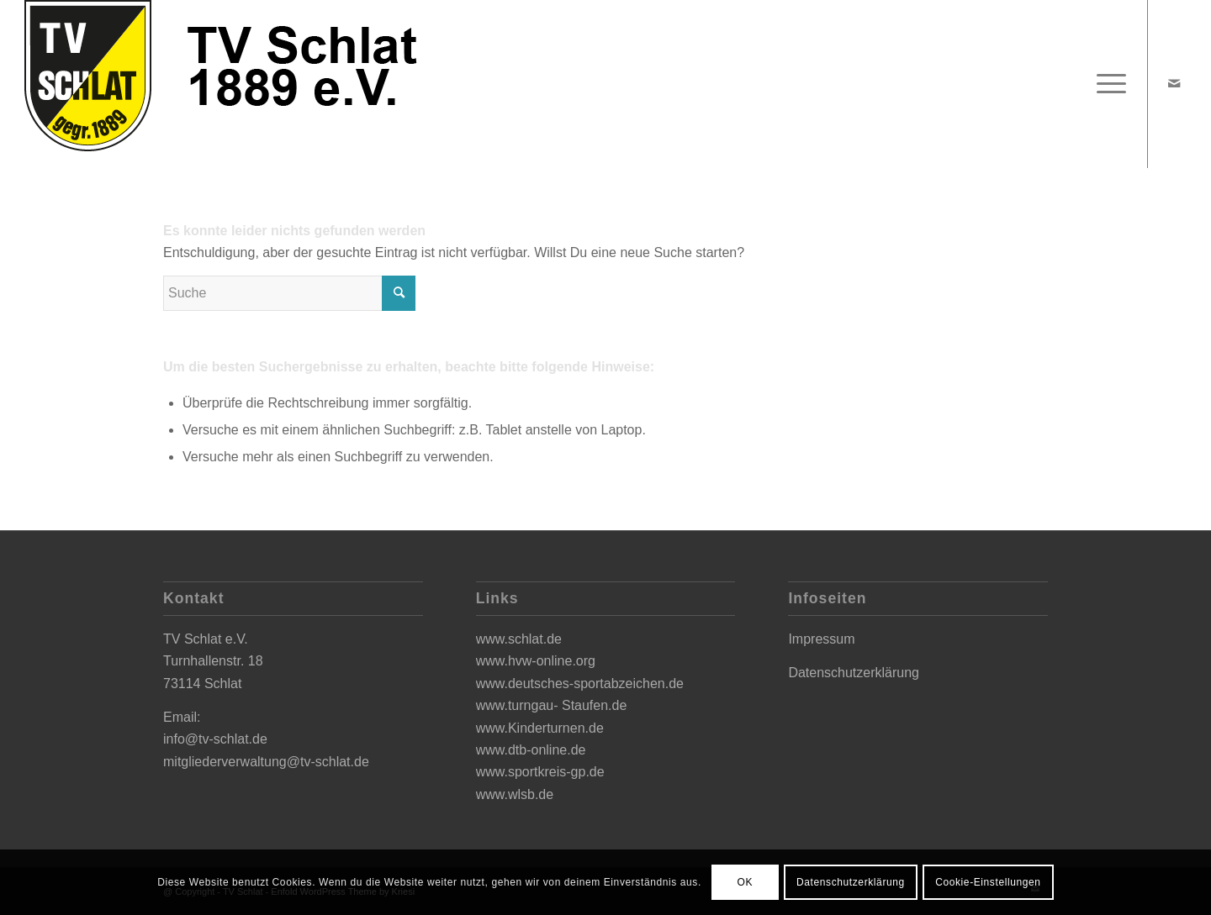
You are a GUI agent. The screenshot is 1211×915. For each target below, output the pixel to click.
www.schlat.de (519, 639)
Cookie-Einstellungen (987, 882)
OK (746, 882)
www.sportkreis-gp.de (540, 772)
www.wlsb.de (514, 794)
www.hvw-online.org (535, 661)
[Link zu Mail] (1174, 83)
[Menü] (1106, 84)
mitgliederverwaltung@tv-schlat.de (266, 762)
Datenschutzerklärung (853, 672)
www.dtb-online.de (531, 750)
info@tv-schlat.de (215, 739)
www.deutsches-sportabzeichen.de (580, 683)
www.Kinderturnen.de (540, 728)
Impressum (821, 639)
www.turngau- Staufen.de (551, 705)
